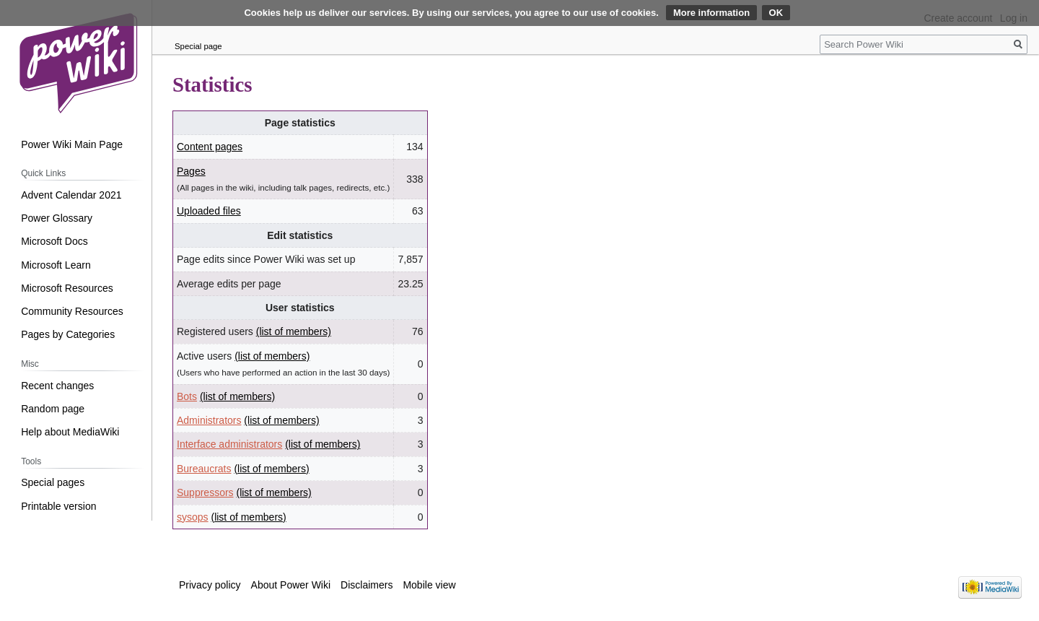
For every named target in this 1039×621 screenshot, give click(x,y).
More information (711, 12)
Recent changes (57, 385)
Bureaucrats (204, 468)
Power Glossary (56, 218)
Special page (198, 46)
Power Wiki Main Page (72, 144)
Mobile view (429, 585)
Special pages (52, 482)
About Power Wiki (290, 585)
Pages (191, 171)
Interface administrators (229, 444)
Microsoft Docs (54, 241)
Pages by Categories (68, 334)
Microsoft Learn (55, 265)
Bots (187, 396)
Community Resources (72, 311)
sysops (193, 517)
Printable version (58, 506)
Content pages (209, 146)
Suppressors (205, 492)
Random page (52, 408)
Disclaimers (367, 585)
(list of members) (293, 331)
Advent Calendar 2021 (71, 195)
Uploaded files (209, 211)
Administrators (209, 420)
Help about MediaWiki (70, 432)
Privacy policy (210, 585)
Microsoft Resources (67, 288)
